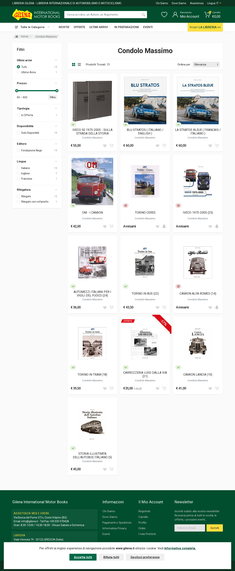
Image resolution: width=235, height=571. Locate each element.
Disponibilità (37, 126)
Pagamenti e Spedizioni (116, 522)
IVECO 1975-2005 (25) (198, 212)
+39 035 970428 (59, 521)
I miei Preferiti (147, 534)
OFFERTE (79, 27)
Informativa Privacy (114, 528)
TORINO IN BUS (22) (145, 293)
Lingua (37, 161)
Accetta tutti (83, 557)
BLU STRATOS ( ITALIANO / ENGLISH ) (145, 131)
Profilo (142, 522)
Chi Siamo (162, 3)
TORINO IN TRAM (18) (92, 374)
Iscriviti (214, 528)
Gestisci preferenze (145, 557)
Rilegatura (37, 189)
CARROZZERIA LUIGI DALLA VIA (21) (145, 374)
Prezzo (37, 83)
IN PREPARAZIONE (126, 27)
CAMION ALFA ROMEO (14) (198, 293)
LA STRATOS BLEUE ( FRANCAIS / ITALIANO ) (198, 131)
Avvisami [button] (129, 226)
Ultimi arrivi (37, 60)
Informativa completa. (180, 548)
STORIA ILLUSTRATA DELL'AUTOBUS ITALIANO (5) (92, 455)
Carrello (143, 517)
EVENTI (148, 27)
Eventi (106, 534)
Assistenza (197, 3)
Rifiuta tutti (111, 557)
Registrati (144, 511)
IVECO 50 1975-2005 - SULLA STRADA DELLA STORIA (92, 131)
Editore (37, 144)
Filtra (52, 97)
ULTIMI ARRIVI (99, 27)
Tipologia (37, 108)
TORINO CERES (145, 212)
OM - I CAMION (92, 212)
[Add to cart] (111, 145)
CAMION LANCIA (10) (197, 374)
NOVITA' (64, 27)
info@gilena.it (29, 521)
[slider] (16, 90)
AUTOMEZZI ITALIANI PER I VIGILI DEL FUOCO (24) (92, 293)
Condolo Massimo (92, 137)
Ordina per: (184, 64)
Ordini (141, 528)
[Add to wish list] (105, 145)
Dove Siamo (179, 3)
